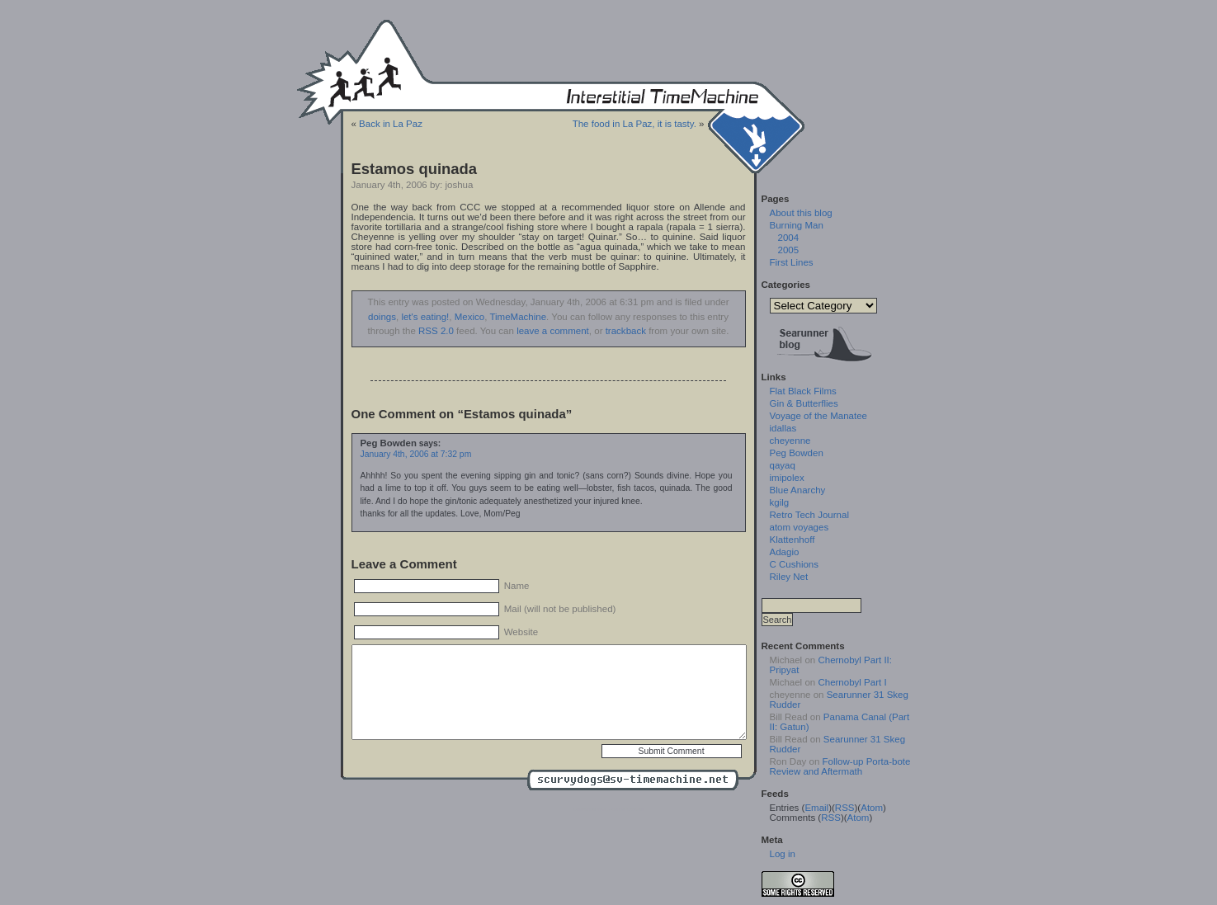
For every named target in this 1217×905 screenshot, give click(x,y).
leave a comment (553, 331)
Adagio (785, 552)
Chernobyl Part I (852, 682)
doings (382, 317)
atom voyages (799, 527)
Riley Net (789, 577)
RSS (845, 808)
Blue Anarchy (798, 490)
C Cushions (794, 564)
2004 (789, 238)
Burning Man (796, 225)
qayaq (782, 465)
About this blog (801, 213)
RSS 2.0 (436, 331)
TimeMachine (517, 317)
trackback (626, 331)
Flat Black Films (803, 391)
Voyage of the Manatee (818, 416)
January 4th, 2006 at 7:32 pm (416, 454)
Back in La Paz (390, 124)
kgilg (780, 502)
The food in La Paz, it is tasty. (634, 124)
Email (816, 808)
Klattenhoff (792, 539)
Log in (782, 854)
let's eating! (425, 317)
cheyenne (790, 440)
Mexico (469, 317)
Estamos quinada (414, 168)
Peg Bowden (796, 453)
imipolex (787, 478)
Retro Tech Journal (809, 515)
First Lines (792, 262)
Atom (872, 808)
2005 (789, 250)
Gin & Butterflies (804, 403)
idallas (783, 428)
